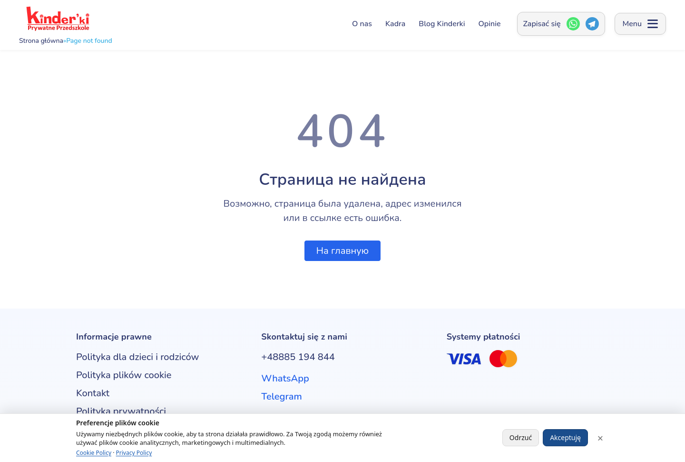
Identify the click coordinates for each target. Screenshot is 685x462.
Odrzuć (520, 437)
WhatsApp (285, 378)
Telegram (281, 396)
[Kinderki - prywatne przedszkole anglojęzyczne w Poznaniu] (57, 19)
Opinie (490, 24)
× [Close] (600, 438)
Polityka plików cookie (123, 375)
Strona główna (41, 41)
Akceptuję (565, 437)
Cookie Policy (93, 453)
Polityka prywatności (121, 411)
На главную (342, 250)
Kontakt (92, 393)
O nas (362, 24)
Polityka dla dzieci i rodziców (137, 357)
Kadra (395, 24)
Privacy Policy (134, 453)
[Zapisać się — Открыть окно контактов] (561, 24)
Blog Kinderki (442, 24)
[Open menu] (640, 24)
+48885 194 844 (297, 357)
